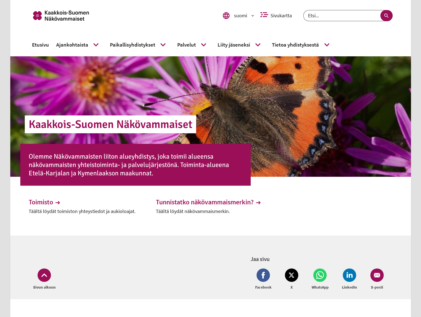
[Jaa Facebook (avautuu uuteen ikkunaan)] (264, 279)
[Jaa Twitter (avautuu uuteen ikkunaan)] (292, 279)
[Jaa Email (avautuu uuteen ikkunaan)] (376, 279)
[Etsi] (348, 15)
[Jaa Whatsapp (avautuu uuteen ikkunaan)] (320, 279)
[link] (120, 16)
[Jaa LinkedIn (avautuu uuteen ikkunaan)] (349, 279)
